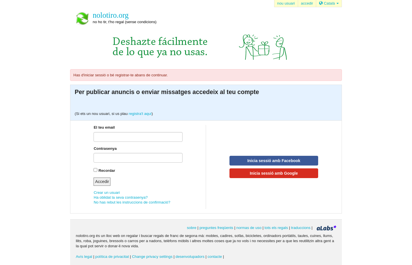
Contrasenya (105, 148)
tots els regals (276, 228)
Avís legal (84, 256)
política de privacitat (112, 256)
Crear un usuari (107, 192)
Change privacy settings (152, 256)
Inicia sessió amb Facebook (273, 160)
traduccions (300, 228)
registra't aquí (140, 113)
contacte (214, 256)
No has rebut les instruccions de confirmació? (132, 202)
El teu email (104, 127)
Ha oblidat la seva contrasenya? (121, 197)
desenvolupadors (190, 256)
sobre (191, 228)
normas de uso (249, 228)
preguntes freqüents (216, 228)
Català (329, 3)
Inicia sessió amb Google (274, 173)
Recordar (106, 170)
